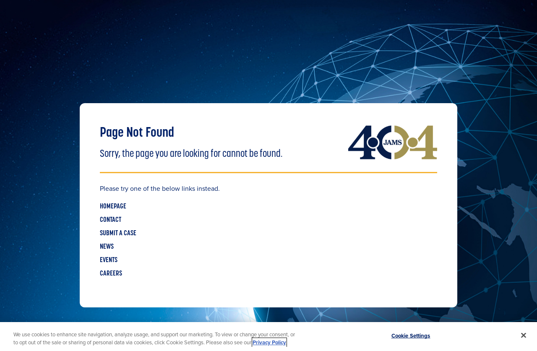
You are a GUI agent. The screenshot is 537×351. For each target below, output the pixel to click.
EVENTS (108, 260)
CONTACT (110, 220)
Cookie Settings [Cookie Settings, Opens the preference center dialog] (410, 336)
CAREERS (111, 273)
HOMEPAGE (113, 206)
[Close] (523, 335)
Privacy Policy (269, 342)
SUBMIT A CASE (118, 233)
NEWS (107, 247)
